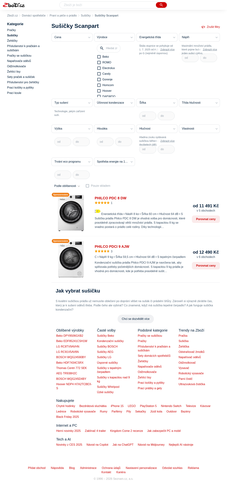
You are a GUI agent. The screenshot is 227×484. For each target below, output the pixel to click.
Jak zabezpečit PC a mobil (164, 430)
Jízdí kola (156, 411)
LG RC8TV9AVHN (67, 346)
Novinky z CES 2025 (69, 444)
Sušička (184, 341)
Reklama (193, 467)
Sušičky (86, 15)
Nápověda (57, 467)
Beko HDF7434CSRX (70, 362)
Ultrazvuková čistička (192, 384)
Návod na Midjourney (151, 444)
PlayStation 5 (148, 406)
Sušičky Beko (105, 335)
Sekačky (140, 411)
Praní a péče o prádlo (63, 15)
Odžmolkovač (187, 362)
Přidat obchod (37, 467)
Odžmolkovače (147, 371)
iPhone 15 (117, 406)
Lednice (61, 411)
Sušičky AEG (105, 351)
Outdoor (172, 411)
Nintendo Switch (171, 406)
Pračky (142, 341)
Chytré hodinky (65, 406)
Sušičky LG (104, 357)
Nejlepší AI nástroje (181, 444)
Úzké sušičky (105, 392)
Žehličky (143, 361)
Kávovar (205, 406)
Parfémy (117, 411)
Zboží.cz (12, 15)
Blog (72, 467)
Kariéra (121, 472)
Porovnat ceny (206, 219)
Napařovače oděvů (150, 366)
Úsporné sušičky (107, 362)
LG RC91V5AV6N (67, 351)
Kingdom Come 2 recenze (126, 430)
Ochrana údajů (111, 467)
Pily (128, 411)
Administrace (88, 467)
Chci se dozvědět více (136, 318)
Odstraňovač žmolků (191, 351)
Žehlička (184, 346)
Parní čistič (185, 378)
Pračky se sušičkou (150, 335)
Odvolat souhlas (172, 467)
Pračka (183, 335)
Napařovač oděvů (190, 357)
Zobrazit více (167, 49)
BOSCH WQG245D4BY (71, 378)
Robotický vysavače (191, 373)
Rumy (103, 411)
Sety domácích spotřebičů (154, 355)
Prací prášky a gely (150, 388)
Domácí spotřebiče (33, 15)
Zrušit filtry (210, 27)
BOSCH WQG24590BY (71, 357)
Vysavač (184, 368)
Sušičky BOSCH (107, 346)
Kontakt (106, 472)
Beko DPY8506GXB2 (69, 335)
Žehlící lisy (144, 377)
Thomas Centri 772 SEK (71, 368)
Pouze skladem (100, 185)
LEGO (132, 406)
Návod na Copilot (97, 444)
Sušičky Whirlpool (108, 386)
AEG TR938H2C (66, 373)
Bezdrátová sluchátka (93, 406)
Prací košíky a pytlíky (151, 382)
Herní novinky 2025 (68, 430)
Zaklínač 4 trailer (95, 430)
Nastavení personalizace (141, 467)
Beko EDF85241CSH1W (71, 341)
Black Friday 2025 (67, 416)
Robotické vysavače (83, 411)
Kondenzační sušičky (110, 341)
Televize (191, 406)
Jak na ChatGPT (122, 444)
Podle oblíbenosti (65, 185)
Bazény (185, 411)
